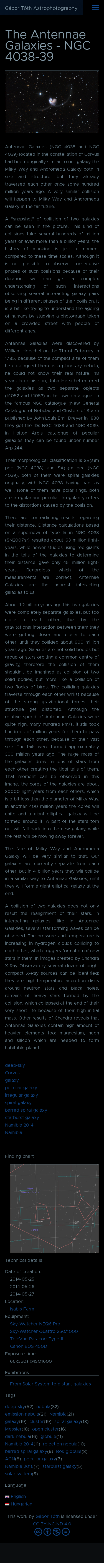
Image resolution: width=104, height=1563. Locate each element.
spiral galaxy (18, 1103)
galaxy (12, 1080)
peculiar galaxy (21, 1088)
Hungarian (18, 1504)
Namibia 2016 (19, 1466)
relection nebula (60, 1444)
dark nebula (17, 1436)
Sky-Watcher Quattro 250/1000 (44, 1331)
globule (48, 1436)
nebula (43, 1407)
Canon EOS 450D (28, 1346)
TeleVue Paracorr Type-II (36, 1339)
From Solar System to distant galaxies (50, 1384)
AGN (10, 1459)
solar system (18, 1474)
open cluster (45, 1429)
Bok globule (69, 1451)
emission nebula (22, 1414)
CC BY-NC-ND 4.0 (52, 1524)
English (15, 1496)
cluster (36, 1421)
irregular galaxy (21, 1095)
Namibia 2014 (19, 1125)
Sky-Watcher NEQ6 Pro (35, 1324)
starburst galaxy (22, 1117)
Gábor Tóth (47, 1516)
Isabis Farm (22, 1309)
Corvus (12, 1073)
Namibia (13, 1132)
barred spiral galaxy (26, 1110)
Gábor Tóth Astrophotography (41, 8)
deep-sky (15, 1065)
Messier (13, 1429)
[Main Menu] (96, 7)
